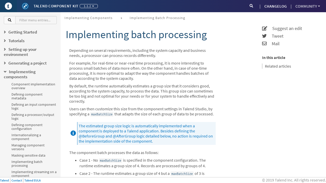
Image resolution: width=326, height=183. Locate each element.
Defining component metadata (27, 96)
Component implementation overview (33, 86)
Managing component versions (28, 147)
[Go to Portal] (8, 6)
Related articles (278, 66)
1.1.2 (89, 6)
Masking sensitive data (28, 155)
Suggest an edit (282, 28)
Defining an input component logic (33, 106)
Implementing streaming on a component (34, 174)
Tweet (272, 36)
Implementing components (88, 18)
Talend (4, 180)
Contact (16, 180)
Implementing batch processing (27, 163)
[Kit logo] (25, 6)
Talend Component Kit (56, 6)
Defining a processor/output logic (32, 116)
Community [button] (307, 6)
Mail (271, 43)
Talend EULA (32, 180)
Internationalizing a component (26, 137)
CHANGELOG (275, 6)
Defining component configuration (27, 127)
